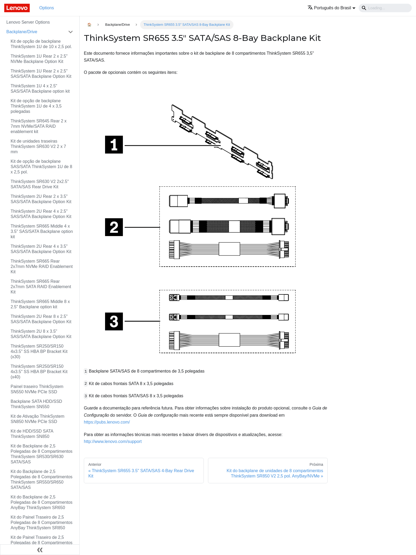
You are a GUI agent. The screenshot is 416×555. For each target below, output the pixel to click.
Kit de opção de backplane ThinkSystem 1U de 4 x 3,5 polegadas (36, 106)
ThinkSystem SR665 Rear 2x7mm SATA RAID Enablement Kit (41, 286)
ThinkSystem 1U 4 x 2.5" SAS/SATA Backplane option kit (40, 88)
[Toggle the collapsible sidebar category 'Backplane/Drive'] (70, 32)
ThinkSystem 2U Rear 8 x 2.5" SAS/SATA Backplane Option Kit (41, 319)
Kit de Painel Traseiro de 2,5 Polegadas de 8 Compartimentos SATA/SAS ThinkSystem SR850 (41, 542)
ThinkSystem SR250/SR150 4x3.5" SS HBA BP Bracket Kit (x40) (39, 371)
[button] (331, 8)
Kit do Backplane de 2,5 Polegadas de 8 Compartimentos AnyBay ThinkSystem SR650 (41, 502)
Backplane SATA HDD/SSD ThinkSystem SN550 (36, 404)
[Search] (385, 8)
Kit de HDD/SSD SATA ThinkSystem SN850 (32, 434)
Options (46, 8)
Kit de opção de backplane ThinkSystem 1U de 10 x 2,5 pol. (41, 44)
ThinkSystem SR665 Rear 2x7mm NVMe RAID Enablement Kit (42, 266)
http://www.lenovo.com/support (113, 441)
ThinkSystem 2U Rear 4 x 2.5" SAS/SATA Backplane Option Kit (41, 214)
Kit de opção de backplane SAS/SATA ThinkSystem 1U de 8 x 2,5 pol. (41, 166)
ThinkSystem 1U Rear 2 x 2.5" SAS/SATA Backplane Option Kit (41, 74)
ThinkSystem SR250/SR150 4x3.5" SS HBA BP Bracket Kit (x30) (39, 351)
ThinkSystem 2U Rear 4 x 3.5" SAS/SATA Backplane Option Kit (41, 249)
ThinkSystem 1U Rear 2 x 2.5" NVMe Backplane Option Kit (39, 59)
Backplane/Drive (21, 31)
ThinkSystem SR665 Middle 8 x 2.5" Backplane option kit (40, 304)
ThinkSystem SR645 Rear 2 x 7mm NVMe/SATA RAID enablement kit (39, 126)
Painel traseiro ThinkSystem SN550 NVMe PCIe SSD (37, 389)
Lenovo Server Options (28, 22)
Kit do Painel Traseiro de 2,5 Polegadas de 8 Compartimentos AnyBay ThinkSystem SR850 (41, 522)
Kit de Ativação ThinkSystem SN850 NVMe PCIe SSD (37, 419)
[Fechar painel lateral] (40, 549)
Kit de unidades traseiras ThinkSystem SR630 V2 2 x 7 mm (38, 146)
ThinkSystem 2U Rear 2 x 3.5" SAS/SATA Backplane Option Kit (41, 199)
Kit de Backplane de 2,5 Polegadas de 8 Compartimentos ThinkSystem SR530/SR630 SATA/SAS (41, 454)
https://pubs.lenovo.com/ (107, 422)
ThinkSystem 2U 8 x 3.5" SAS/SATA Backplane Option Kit (41, 334)
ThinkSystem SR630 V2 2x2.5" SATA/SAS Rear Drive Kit (40, 184)
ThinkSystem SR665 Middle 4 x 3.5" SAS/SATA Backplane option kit (42, 231)
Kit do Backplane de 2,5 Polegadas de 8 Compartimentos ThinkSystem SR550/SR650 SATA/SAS (41, 479)
